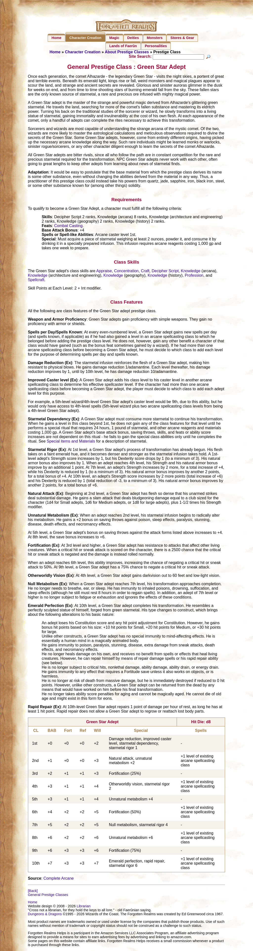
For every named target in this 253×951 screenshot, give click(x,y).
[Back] (33, 891)
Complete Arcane (58, 879)
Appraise (104, 271)
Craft (145, 271)
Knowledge (190, 271)
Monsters (155, 38)
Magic (114, 38)
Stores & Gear (182, 38)
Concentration (126, 271)
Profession (194, 276)
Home (57, 38)
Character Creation (85, 38)
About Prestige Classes (127, 52)
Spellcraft (36, 280)
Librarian (83, 907)
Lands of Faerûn (123, 46)
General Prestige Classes (48, 895)
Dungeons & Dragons (45, 915)
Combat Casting (68, 226)
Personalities (156, 46)
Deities (133, 38)
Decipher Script (165, 271)
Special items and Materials (71, 442)
